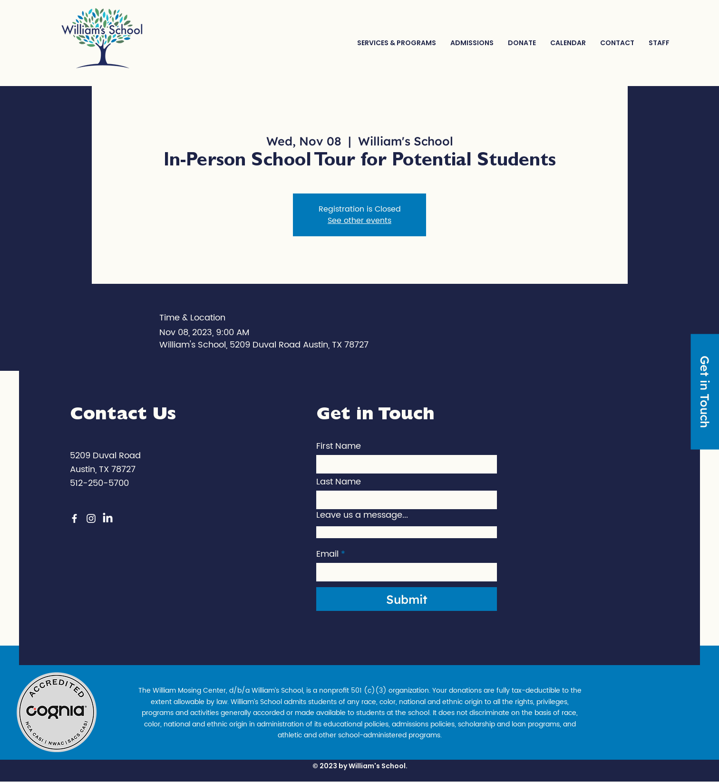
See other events (359, 220)
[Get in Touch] (704, 391)
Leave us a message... (362, 515)
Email (327, 554)
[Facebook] (74, 518)
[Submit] (406, 599)
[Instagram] (91, 518)
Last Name (338, 482)
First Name (338, 446)
